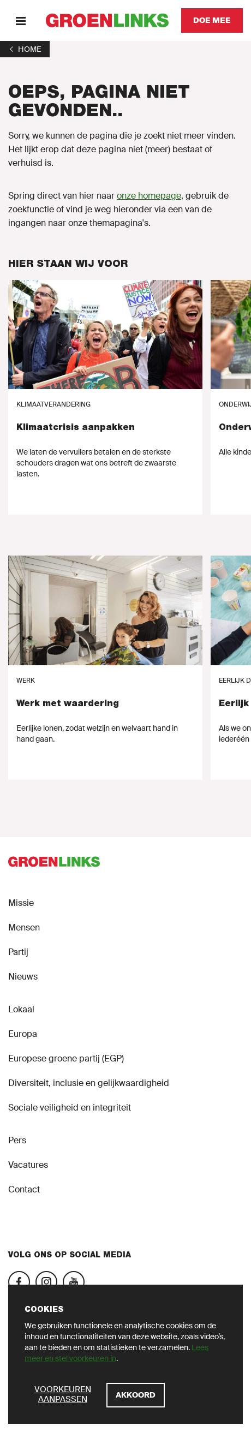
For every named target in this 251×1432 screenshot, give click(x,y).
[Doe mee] (212, 20)
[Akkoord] (135, 1395)
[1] (25, 49)
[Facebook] (19, 1282)
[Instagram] (46, 1282)
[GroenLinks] (107, 20)
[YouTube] (74, 1282)
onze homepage (149, 195)
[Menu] (20, 20)
